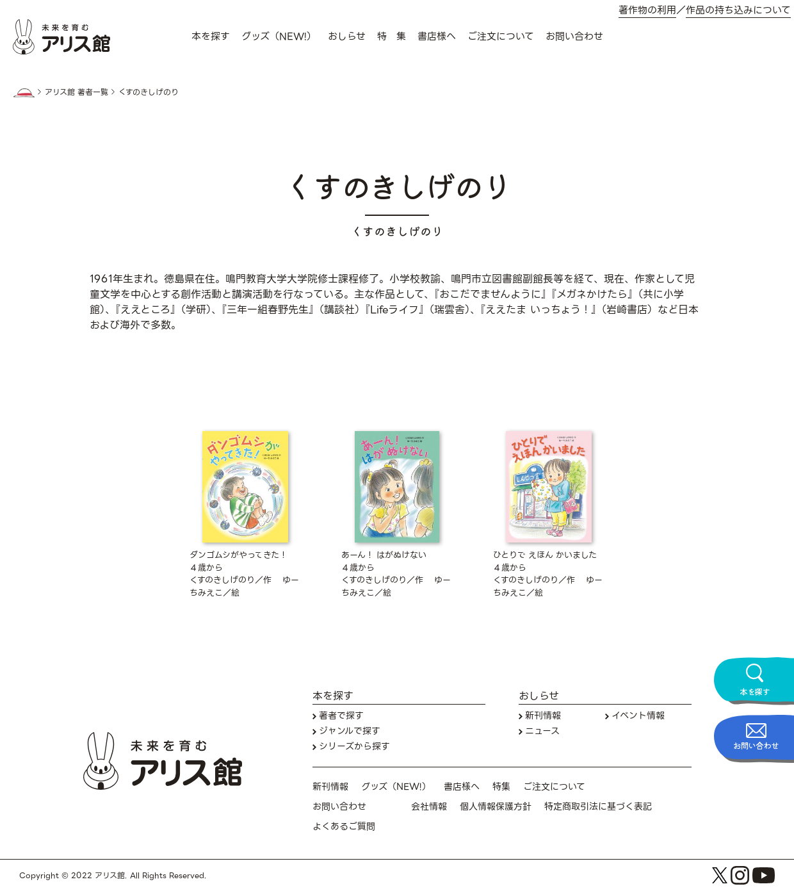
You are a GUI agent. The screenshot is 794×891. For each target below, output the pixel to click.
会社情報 (429, 806)
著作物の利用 (647, 10)
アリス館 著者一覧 (76, 92)
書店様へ (436, 36)
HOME (24, 92)
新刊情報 (543, 716)
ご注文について (500, 36)
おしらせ (347, 36)
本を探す (210, 36)
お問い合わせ (574, 36)
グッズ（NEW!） (278, 36)
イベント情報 (638, 716)
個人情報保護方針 (495, 806)
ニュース (542, 731)
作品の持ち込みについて (738, 10)
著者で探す (341, 716)
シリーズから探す (354, 746)
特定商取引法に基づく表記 (598, 806)
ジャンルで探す (349, 731)
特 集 (391, 36)
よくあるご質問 (343, 826)
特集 (501, 787)
